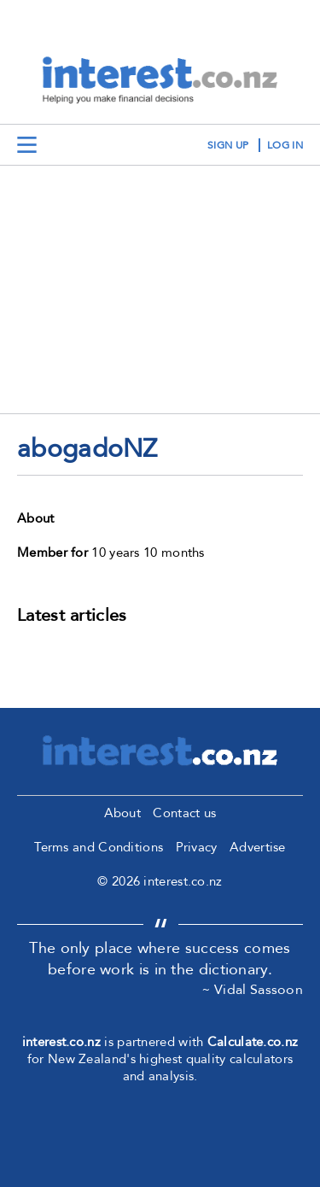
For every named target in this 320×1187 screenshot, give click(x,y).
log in (285, 145)
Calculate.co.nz (253, 1041)
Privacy (197, 847)
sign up (227, 145)
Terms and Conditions (98, 847)
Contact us (184, 813)
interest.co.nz (61, 1041)
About (123, 813)
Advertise (258, 847)
